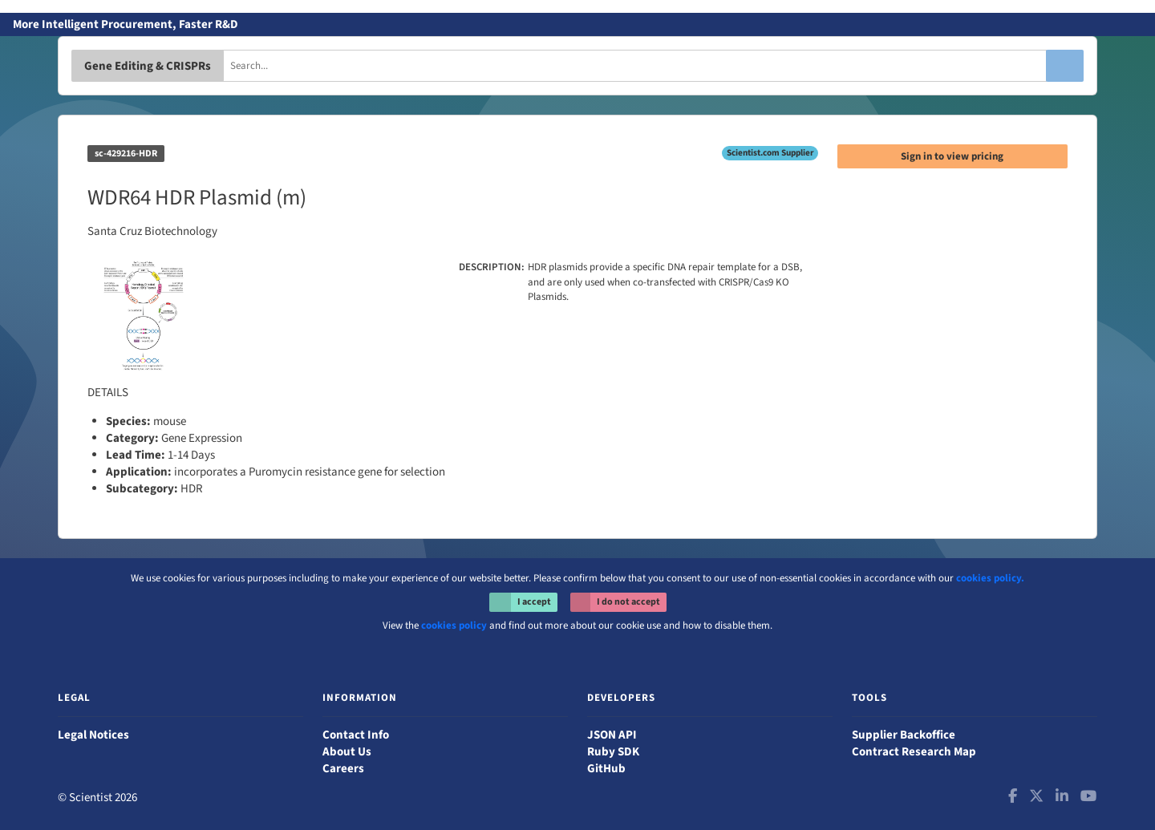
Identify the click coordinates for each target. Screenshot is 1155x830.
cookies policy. (990, 578)
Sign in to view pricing (952, 156)
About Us (346, 751)
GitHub (606, 768)
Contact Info (355, 735)
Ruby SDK (613, 751)
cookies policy (454, 625)
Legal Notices (93, 735)
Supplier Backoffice (903, 735)
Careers (343, 768)
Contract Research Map (914, 751)
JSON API (612, 735)
